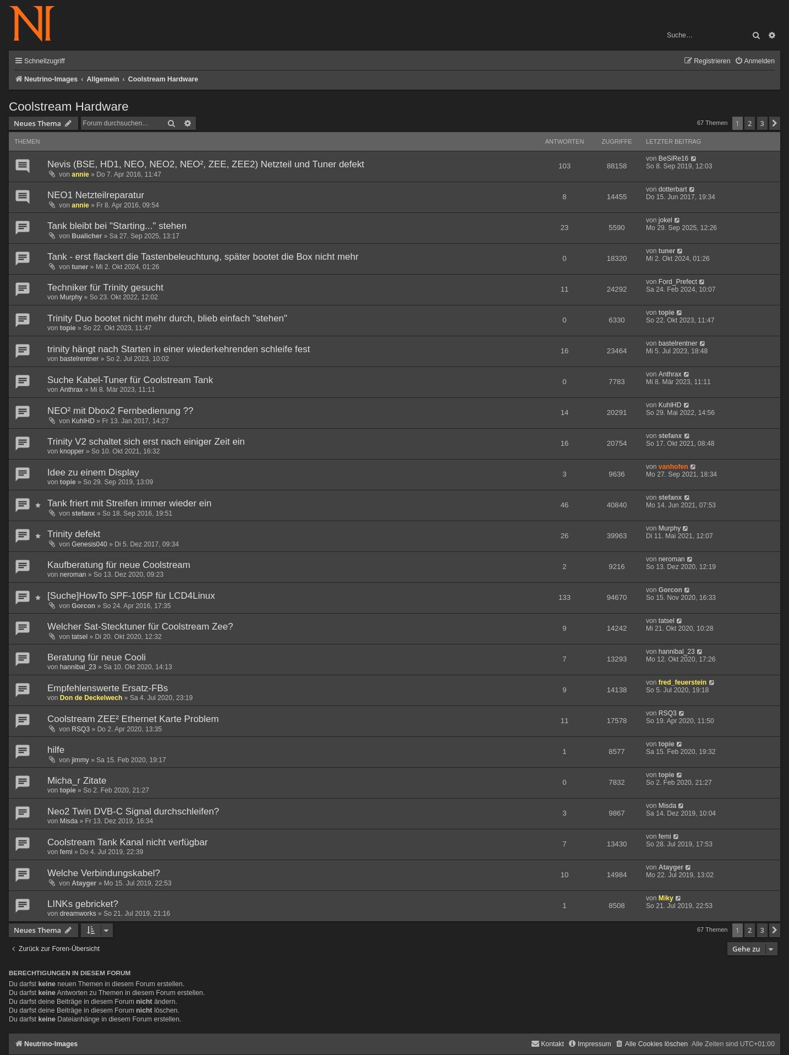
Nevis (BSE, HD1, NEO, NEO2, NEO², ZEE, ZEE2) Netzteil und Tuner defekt (205, 164)
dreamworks (78, 913)
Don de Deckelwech (91, 698)
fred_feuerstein (682, 682)
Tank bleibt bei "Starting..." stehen (117, 226)
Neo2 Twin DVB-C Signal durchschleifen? (133, 811)
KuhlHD (83, 421)
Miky (666, 898)
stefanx (670, 436)
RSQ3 (81, 729)
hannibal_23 (78, 667)
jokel (665, 220)
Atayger (84, 883)
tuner (80, 267)
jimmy (80, 760)
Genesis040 (89, 544)
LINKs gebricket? (82, 904)
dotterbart (673, 189)
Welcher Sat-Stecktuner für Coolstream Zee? (140, 626)
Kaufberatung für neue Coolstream (118, 565)
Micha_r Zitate (76, 780)
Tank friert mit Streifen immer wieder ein (129, 503)
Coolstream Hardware (69, 106)
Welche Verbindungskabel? (103, 873)
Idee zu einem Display (93, 472)
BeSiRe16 (673, 158)
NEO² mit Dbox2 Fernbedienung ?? (120, 411)
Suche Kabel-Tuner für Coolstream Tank (130, 380)
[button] (774, 123)
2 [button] (750, 123)
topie (68, 328)
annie (80, 174)
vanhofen (673, 467)
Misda (69, 821)
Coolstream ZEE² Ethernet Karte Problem (133, 719)
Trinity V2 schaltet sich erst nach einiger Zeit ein (146, 441)
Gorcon (83, 606)
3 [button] (762, 123)
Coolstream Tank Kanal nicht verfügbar (127, 842)
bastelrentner (79, 359)
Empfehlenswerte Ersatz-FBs (107, 688)
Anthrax (71, 389)
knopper (72, 451)
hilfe (55, 750)
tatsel (79, 637)
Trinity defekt (73, 534)
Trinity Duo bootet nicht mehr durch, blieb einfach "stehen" (167, 318)
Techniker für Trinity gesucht (105, 287)
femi (66, 852)
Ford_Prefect (678, 282)
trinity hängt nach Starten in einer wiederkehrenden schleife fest (178, 349)
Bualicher (87, 236)
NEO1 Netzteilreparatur (95, 195)
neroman (73, 574)
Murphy (71, 297)
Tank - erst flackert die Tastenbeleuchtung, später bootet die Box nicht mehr (203, 257)
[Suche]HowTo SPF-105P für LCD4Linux (131, 596)
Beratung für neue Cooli (96, 657)
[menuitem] (755, 61)
